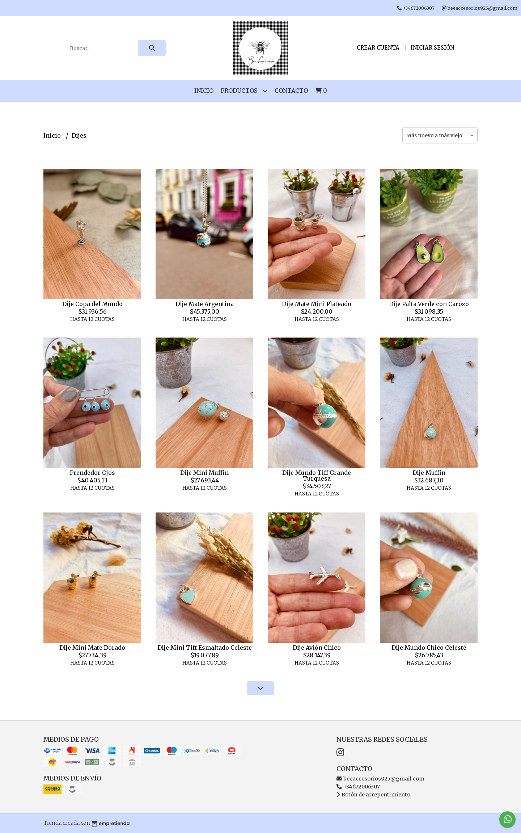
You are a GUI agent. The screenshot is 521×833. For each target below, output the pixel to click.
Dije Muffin (428, 472)
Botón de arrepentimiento (373, 794)
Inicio (203, 90)
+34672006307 (358, 786)
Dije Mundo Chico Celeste (428, 647)
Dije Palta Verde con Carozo (429, 303)
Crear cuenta (378, 47)
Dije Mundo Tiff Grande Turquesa (316, 475)
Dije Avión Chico (317, 647)
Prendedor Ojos (92, 472)
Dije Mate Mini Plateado (316, 303)
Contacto (291, 90)
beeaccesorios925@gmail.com (380, 778)
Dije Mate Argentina (204, 303)
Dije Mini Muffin (204, 472)
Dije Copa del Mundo (92, 303)
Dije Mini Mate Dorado (92, 647)
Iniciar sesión (432, 47)
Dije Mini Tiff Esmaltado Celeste (204, 647)
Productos (244, 91)
